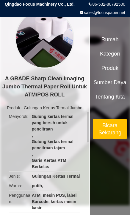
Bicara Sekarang (109, 129)
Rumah (109, 39)
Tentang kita (110, 97)
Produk (13, 107)
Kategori (110, 54)
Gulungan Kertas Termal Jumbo (53, 107)
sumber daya (109, 82)
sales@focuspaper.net (104, 12)
